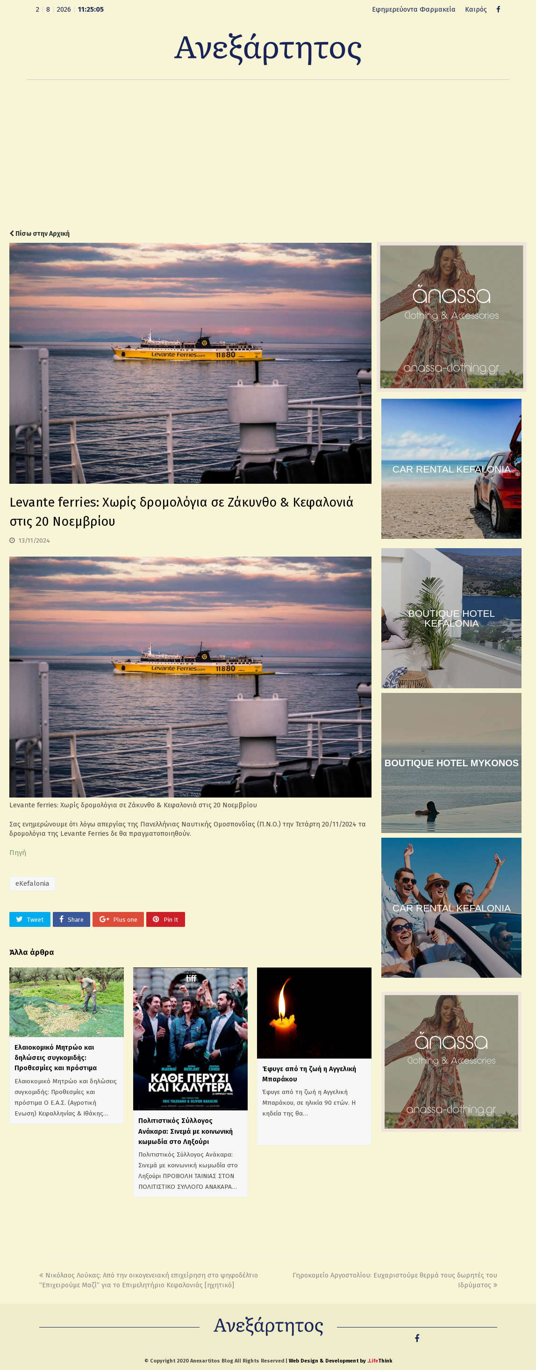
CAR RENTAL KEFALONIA (452, 469)
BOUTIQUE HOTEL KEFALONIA (451, 618)
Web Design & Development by (340, 1361)
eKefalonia (32, 883)
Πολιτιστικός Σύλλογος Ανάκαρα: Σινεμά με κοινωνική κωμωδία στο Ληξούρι (185, 1130)
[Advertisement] (268, 154)
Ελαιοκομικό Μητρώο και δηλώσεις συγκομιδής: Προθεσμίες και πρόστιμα (55, 1057)
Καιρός (476, 9)
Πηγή (17, 852)
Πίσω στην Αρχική (39, 234)
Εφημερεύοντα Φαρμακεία (414, 9)
